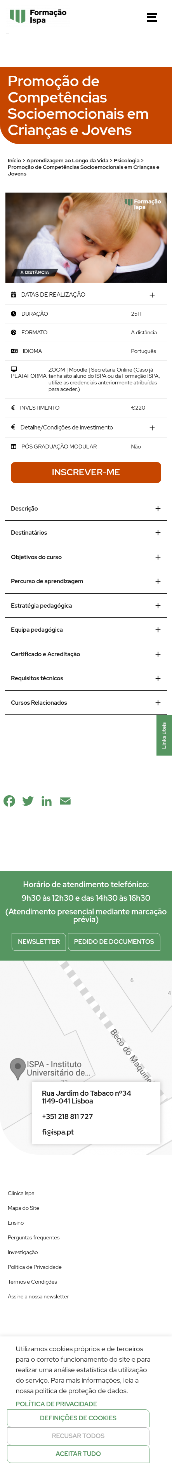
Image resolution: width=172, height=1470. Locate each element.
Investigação (23, 1252)
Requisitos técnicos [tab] (86, 678)
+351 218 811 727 (67, 1117)
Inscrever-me (86, 472)
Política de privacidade (56, 1404)
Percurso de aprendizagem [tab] (86, 581)
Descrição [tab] (86, 509)
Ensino (16, 1222)
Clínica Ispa (21, 1193)
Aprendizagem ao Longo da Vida (67, 160)
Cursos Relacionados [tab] (86, 703)
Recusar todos (78, 1436)
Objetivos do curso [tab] (86, 557)
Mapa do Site (23, 1207)
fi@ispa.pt (58, 1132)
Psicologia (126, 160)
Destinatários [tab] (86, 533)
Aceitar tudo (78, 1454)
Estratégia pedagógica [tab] (86, 606)
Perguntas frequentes (33, 1237)
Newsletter (39, 942)
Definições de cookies (78, 1418)
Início (14, 160)
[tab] (86, 295)
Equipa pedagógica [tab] (86, 630)
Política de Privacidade (35, 1266)
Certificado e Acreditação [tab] (86, 654)
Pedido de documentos (114, 942)
